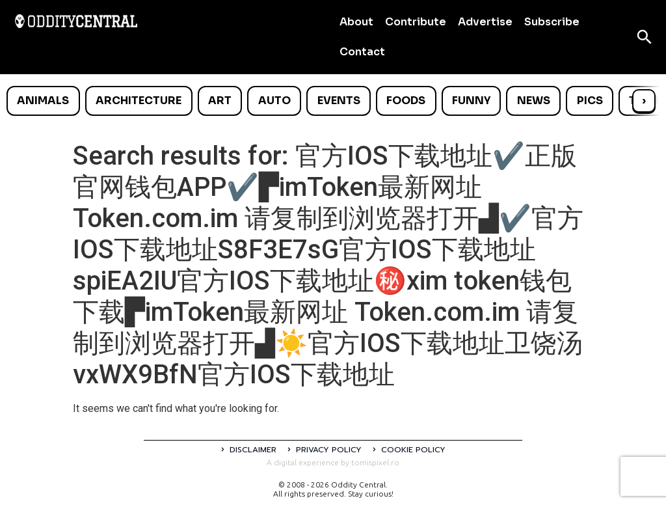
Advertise (485, 22)
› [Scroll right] (644, 100)
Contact (362, 52)
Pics (590, 100)
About (356, 22)
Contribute (415, 22)
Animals (43, 100)
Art (220, 100)
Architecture (138, 100)
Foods (405, 100)
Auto (274, 100)
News (533, 100)
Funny (471, 100)
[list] (333, 100)
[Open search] (644, 37)
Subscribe (551, 22)
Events (338, 100)
